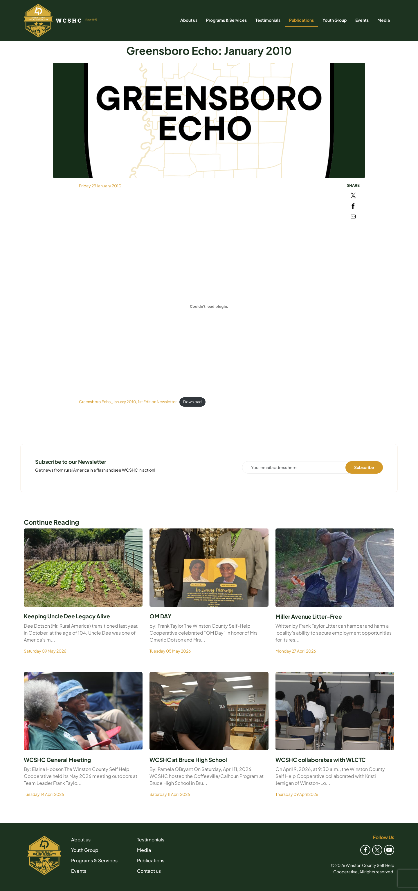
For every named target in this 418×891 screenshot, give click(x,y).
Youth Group (334, 20)
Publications (301, 20)
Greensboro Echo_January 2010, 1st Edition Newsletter (127, 401)
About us (188, 20)
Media (383, 20)
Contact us (149, 871)
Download (192, 401)
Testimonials (267, 20)
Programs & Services (226, 20)
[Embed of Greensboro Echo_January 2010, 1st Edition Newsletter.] (209, 307)
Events (362, 20)
